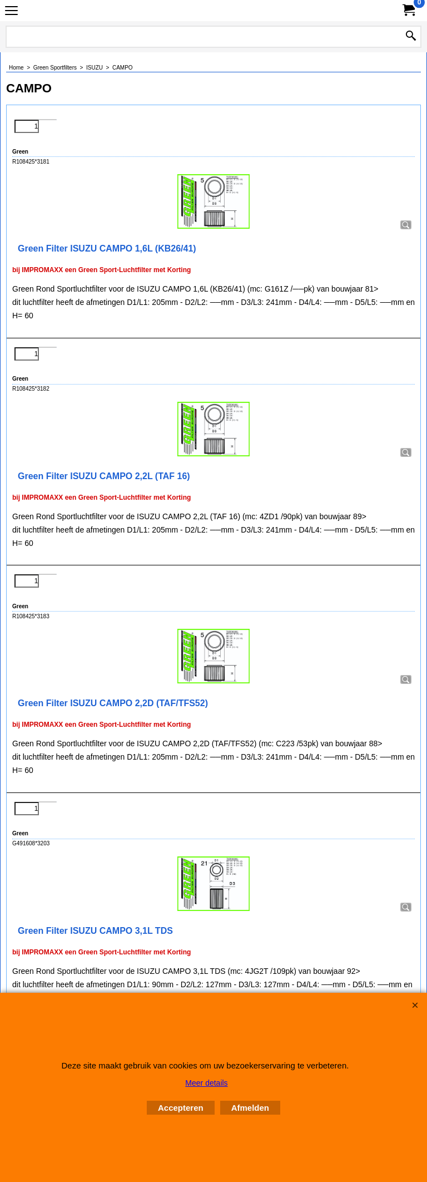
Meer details (206, 1082)
